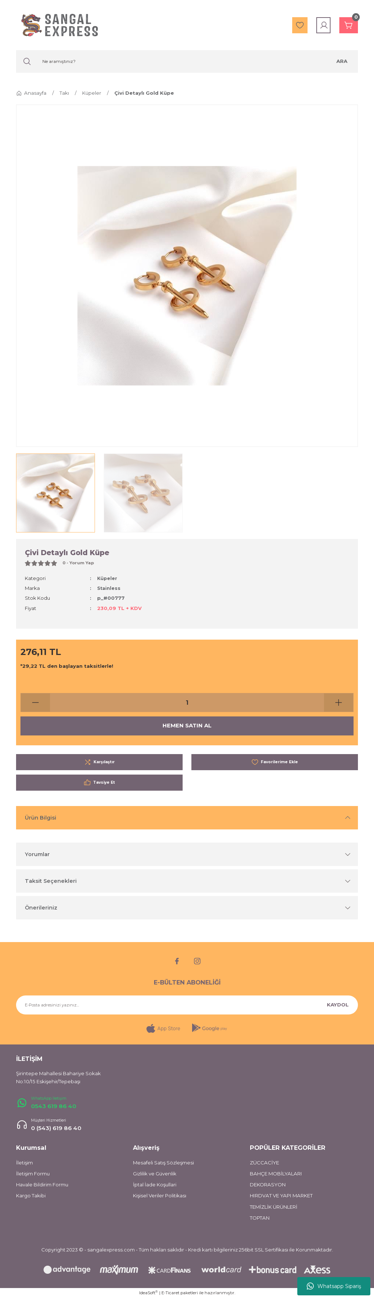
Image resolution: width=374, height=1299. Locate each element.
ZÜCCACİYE (264, 1164)
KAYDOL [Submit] (338, 1005)
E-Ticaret (170, 1293)
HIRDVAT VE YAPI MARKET (281, 1197)
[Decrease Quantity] (35, 702)
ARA (341, 61)
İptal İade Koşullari (154, 1186)
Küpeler (107, 578)
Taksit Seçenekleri (51, 881)
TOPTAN (260, 1219)
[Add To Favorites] (274, 762)
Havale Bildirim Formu (42, 1186)
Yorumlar (37, 854)
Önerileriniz (41, 907)
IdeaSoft (148, 1293)
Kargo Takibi (31, 1197)
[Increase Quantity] (338, 702)
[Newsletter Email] (187, 1004)
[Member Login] (320, 25)
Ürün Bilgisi (40, 817)
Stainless (109, 588)
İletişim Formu (33, 1175)
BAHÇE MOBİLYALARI (276, 1175)
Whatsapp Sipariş (334, 1286)
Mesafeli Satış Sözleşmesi (163, 1164)
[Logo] (59, 25)
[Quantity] (187, 702)
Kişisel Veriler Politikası (159, 1197)
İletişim (24, 1164)
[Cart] (347, 25)
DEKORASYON (268, 1186)
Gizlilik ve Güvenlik (154, 1175)
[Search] (187, 61)
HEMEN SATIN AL (187, 726)
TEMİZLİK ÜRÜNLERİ (273, 1208)
